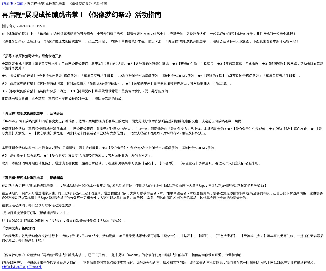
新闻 (20, 3)
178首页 (7, 3)
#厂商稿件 (34, 267)
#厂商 (21, 267)
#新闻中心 (9, 267)
